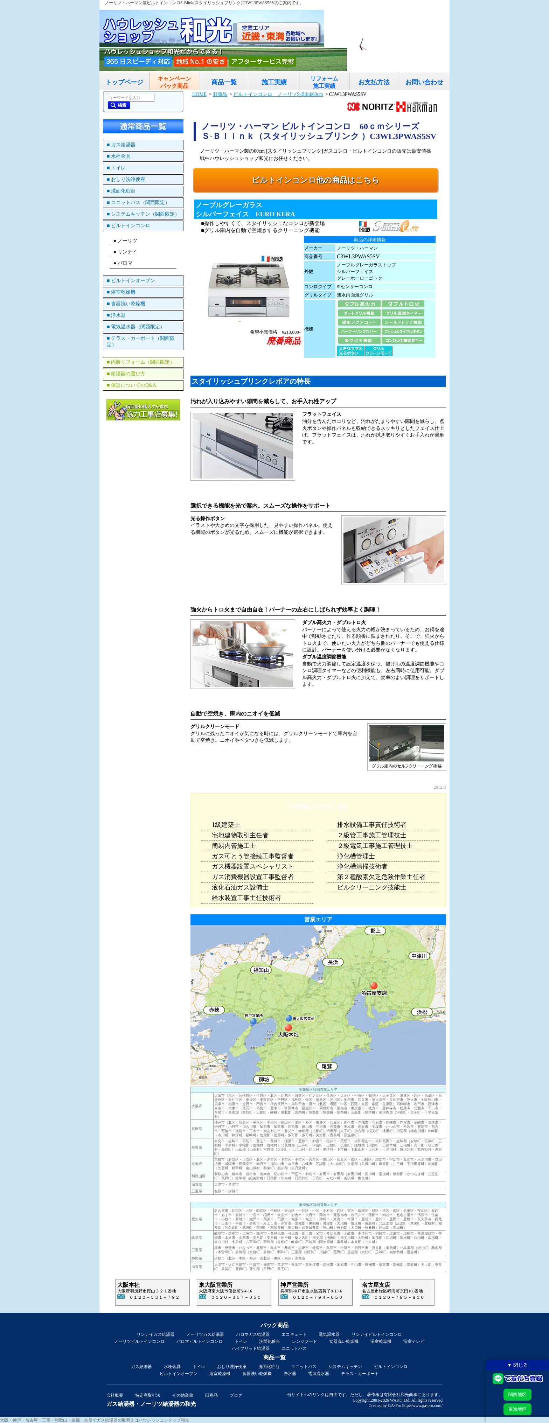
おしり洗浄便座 (231, 1366)
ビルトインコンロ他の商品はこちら (316, 180)
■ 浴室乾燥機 (121, 292)
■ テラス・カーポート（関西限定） (141, 341)
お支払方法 (374, 82)
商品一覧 (224, 82)
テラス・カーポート (360, 1373)
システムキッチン (345, 1366)
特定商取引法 (147, 1395)
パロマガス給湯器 (253, 1334)
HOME (199, 94)
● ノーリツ (125, 240)
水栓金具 (172, 1366)
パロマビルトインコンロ (199, 1341)
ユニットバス (294, 1348)
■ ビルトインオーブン (131, 280)
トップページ (124, 82)
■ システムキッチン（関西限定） (143, 214)
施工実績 (274, 82)
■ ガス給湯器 (121, 144)
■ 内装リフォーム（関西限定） (141, 362)
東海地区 (517, 1409)
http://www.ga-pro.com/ (422, 1405)
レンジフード (304, 1341)
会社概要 (114, 1395)
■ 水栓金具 (119, 156)
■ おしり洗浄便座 (126, 179)
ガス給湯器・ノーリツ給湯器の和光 (151, 1404)
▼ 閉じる (517, 1365)
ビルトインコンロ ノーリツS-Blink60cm (278, 94)
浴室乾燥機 (380, 1341)
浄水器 (290, 1373)
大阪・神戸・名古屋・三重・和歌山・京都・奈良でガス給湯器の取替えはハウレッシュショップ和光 (94, 1420)
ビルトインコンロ (391, 1366)
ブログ (236, 1395)
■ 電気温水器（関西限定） (136, 326)
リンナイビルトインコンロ (377, 1334)
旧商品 (220, 94)
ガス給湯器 (141, 1366)
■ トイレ (116, 167)
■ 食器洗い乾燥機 (126, 303)
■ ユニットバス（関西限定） (138, 202)
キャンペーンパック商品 (174, 82)
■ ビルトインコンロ (128, 225)
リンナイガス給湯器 (155, 1334)
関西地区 (517, 1394)
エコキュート (294, 1334)
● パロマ (122, 263)
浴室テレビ (413, 1341)
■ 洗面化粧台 (121, 191)
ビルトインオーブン (178, 1373)
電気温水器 (329, 1334)
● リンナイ (125, 251)
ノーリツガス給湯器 (205, 1334)
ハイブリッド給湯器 (251, 1348)
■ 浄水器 (116, 315)
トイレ (241, 1341)
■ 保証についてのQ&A (131, 385)
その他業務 (182, 1395)
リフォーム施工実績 (324, 82)
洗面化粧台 (269, 1341)
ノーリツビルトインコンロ (139, 1341)
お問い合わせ (424, 82)
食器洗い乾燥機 (344, 1341)
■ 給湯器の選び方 (126, 373)
